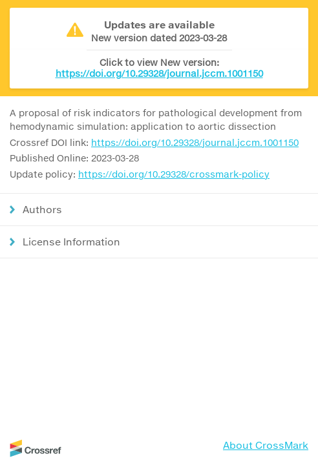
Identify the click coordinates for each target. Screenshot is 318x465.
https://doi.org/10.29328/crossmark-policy (174, 174)
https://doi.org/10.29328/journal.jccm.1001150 (159, 73)
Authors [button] (42, 209)
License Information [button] (71, 241)
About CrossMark (265, 445)
